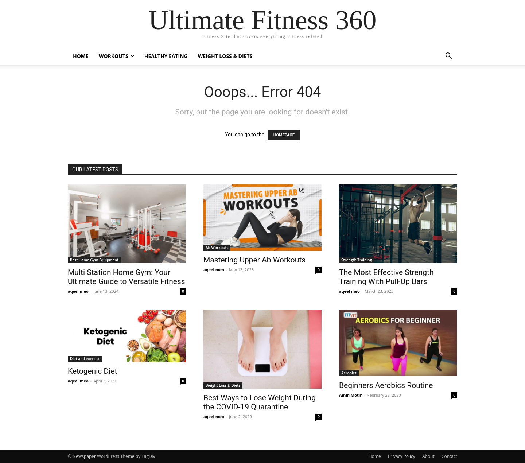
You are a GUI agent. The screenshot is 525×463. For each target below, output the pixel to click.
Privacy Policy (401, 456)
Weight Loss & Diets (225, 55)
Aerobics (349, 373)
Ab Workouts (217, 247)
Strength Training (356, 259)
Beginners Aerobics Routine (386, 385)
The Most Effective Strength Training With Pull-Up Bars (386, 277)
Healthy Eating (166, 55)
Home (81, 55)
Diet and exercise (85, 358)
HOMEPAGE (284, 135)
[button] (448, 56)
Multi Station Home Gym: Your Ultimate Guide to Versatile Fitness (126, 277)
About (428, 456)
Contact (449, 456)
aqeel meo (78, 291)
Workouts (113, 55)
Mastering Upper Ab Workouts (254, 260)
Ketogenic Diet (92, 371)
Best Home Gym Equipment (94, 259)
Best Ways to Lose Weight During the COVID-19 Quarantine (259, 402)
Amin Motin (350, 395)
